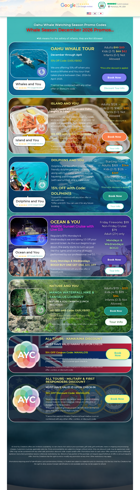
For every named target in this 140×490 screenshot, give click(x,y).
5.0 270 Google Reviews (31, 141)
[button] (13, 62)
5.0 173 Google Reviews (31, 85)
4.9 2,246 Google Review (31, 202)
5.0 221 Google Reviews (30, 253)
